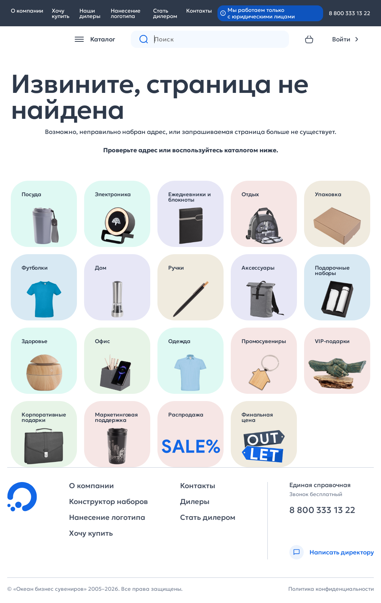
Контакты (199, 10)
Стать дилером (165, 13)
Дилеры (195, 501)
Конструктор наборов (108, 501)
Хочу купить (60, 13)
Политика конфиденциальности (331, 588)
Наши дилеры (89, 13)
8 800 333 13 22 (349, 13)
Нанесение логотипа (126, 13)
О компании (27, 10)
